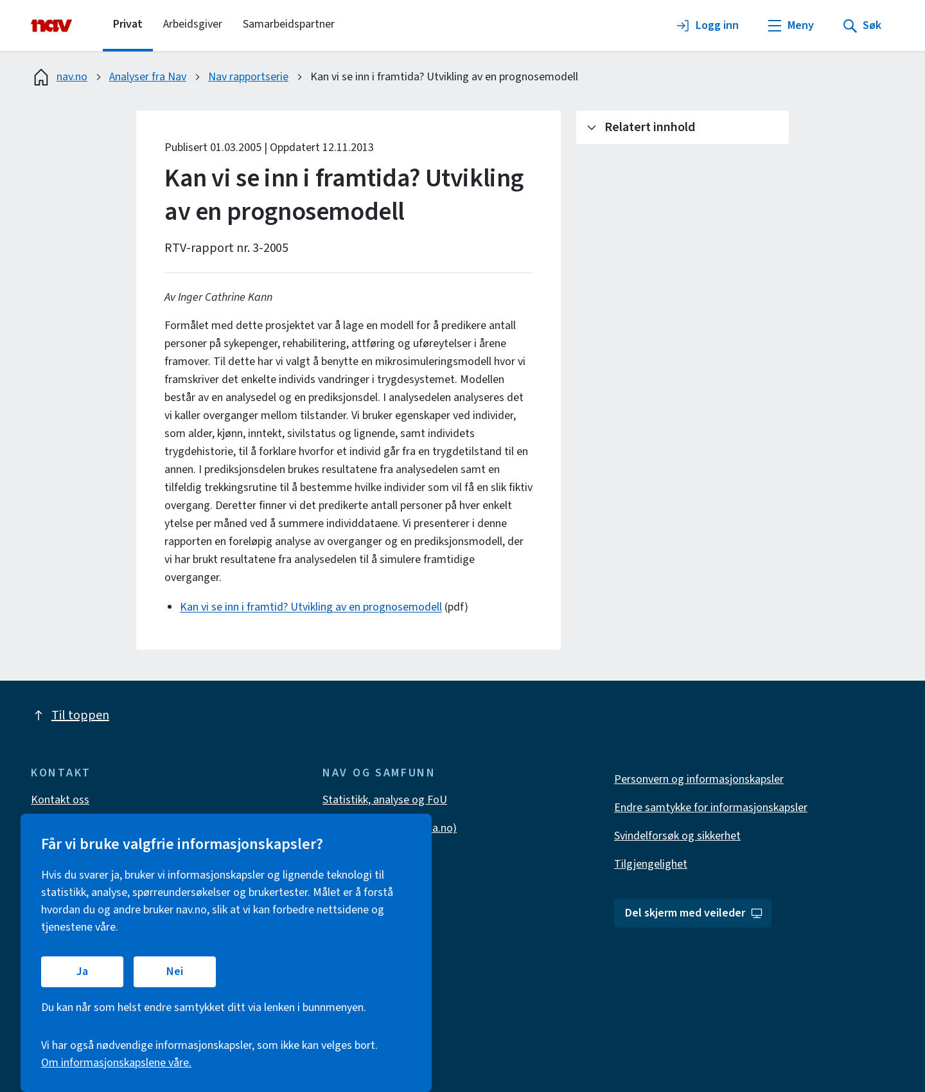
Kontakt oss (60, 800)
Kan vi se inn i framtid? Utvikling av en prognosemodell (311, 607)
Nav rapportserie (248, 77)
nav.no (59, 77)
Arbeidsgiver (192, 24)
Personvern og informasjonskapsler (699, 779)
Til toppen (70, 715)
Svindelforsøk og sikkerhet (677, 836)
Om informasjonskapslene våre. (116, 1063)
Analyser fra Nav (147, 77)
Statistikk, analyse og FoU (384, 800)
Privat (128, 24)
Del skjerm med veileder (694, 913)
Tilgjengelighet (650, 864)
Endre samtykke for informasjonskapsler (710, 808)
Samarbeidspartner (289, 24)
